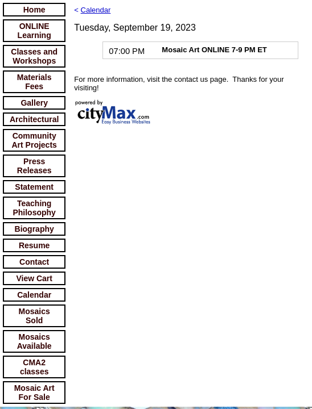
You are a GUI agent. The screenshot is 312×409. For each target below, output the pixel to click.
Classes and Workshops (34, 56)
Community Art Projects (34, 140)
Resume (34, 245)
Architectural (34, 119)
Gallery (33, 102)
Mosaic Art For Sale (34, 392)
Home (34, 9)
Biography (34, 228)
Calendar (34, 294)
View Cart (34, 278)
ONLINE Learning (34, 31)
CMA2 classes (34, 367)
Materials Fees (34, 82)
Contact (34, 261)
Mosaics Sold (34, 316)
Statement (34, 186)
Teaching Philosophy (34, 208)
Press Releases (34, 166)
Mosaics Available (34, 341)
